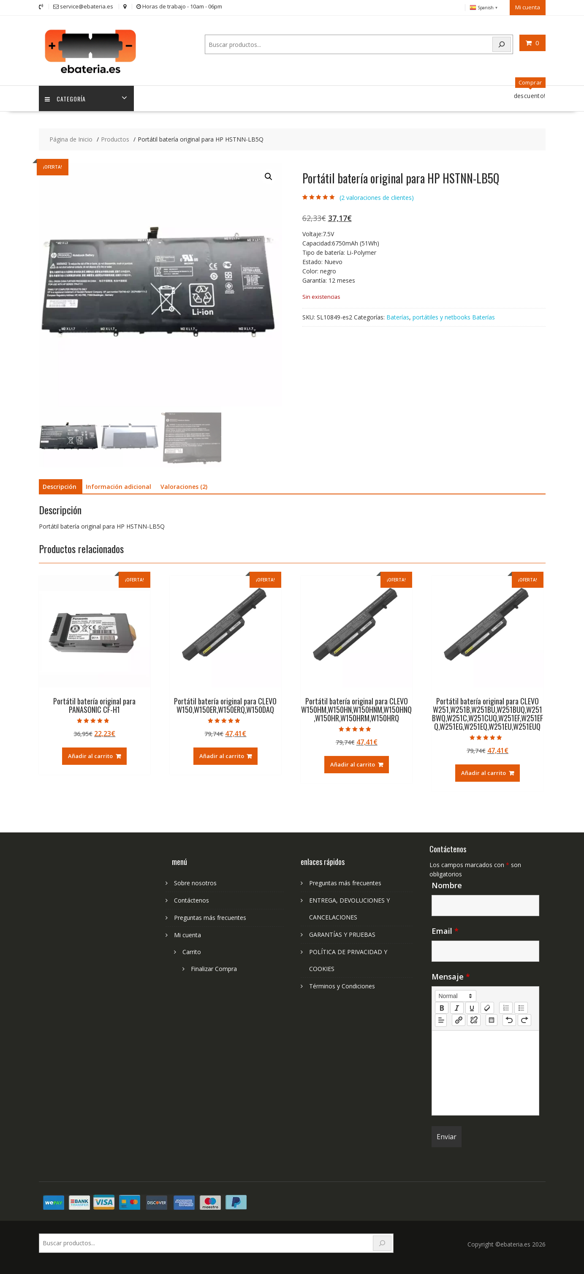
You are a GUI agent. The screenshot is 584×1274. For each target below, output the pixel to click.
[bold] (441, 1007)
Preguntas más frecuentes (210, 917)
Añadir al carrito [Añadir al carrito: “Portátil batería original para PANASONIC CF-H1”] (90, 755)
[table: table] (491, 1020)
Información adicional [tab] (118, 486)
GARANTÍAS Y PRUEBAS (342, 934)
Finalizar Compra (214, 968)
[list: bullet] (521, 1007)
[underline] (472, 1007)
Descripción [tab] (59, 486)
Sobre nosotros (195, 882)
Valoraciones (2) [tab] (183, 486)
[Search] (501, 44)
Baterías (397, 316)
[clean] (487, 1007)
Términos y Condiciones (342, 985)
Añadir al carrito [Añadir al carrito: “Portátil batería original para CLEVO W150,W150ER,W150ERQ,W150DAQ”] (221, 755)
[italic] (457, 1007)
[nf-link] (458, 1020)
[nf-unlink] (474, 1020)
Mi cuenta (527, 7)
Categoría (65, 97)
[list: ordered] (506, 1007)
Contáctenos (191, 899)
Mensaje (451, 976)
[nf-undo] (509, 1020)
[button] (268, 176)
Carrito (191, 951)
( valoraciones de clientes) (377, 197)
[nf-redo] (524, 1020)
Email (445, 930)
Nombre (447, 884)
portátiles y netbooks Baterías (454, 316)
